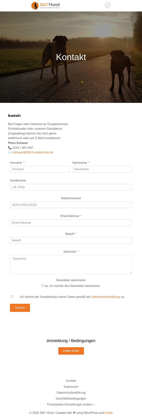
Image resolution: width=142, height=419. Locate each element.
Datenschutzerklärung (106, 296)
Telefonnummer (71, 198)
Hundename (18, 180)
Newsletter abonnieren (71, 280)
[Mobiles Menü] (107, 5)
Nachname (79, 162)
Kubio (109, 412)
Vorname (16, 162)
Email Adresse (69, 216)
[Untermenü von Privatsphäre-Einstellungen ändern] (94, 405)
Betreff (69, 233)
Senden (20, 307)
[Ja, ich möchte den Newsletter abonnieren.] (42, 286)
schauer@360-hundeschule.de (33, 152)
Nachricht (69, 251)
